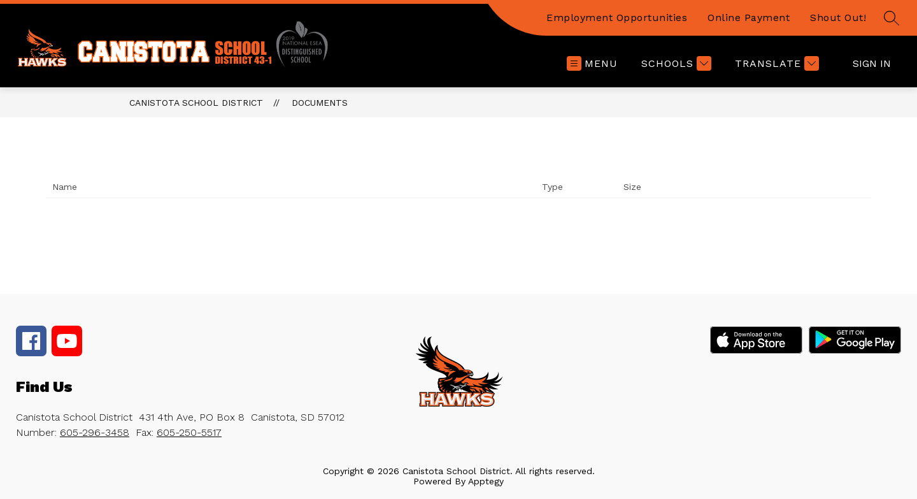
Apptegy (486, 481)
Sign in (872, 63)
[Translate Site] (775, 63)
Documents (320, 103)
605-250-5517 (189, 432)
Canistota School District (196, 103)
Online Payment (748, 17)
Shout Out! (838, 17)
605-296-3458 (94, 432)
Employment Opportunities (616, 17)
